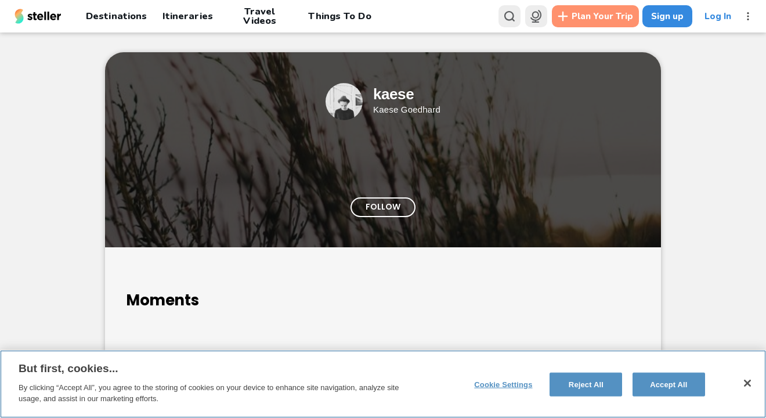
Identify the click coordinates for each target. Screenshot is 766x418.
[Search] (509, 16)
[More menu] (748, 16)
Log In (717, 16)
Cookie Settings (503, 384)
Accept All (668, 384)
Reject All (586, 384)
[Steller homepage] (38, 16)
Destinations (116, 16)
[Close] (747, 383)
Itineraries (187, 16)
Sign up (667, 16)
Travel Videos (259, 16)
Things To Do (339, 16)
